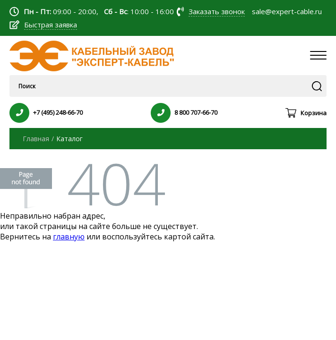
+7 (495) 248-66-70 (58, 112)
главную (69, 236)
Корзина (314, 113)
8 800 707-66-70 (195, 112)
